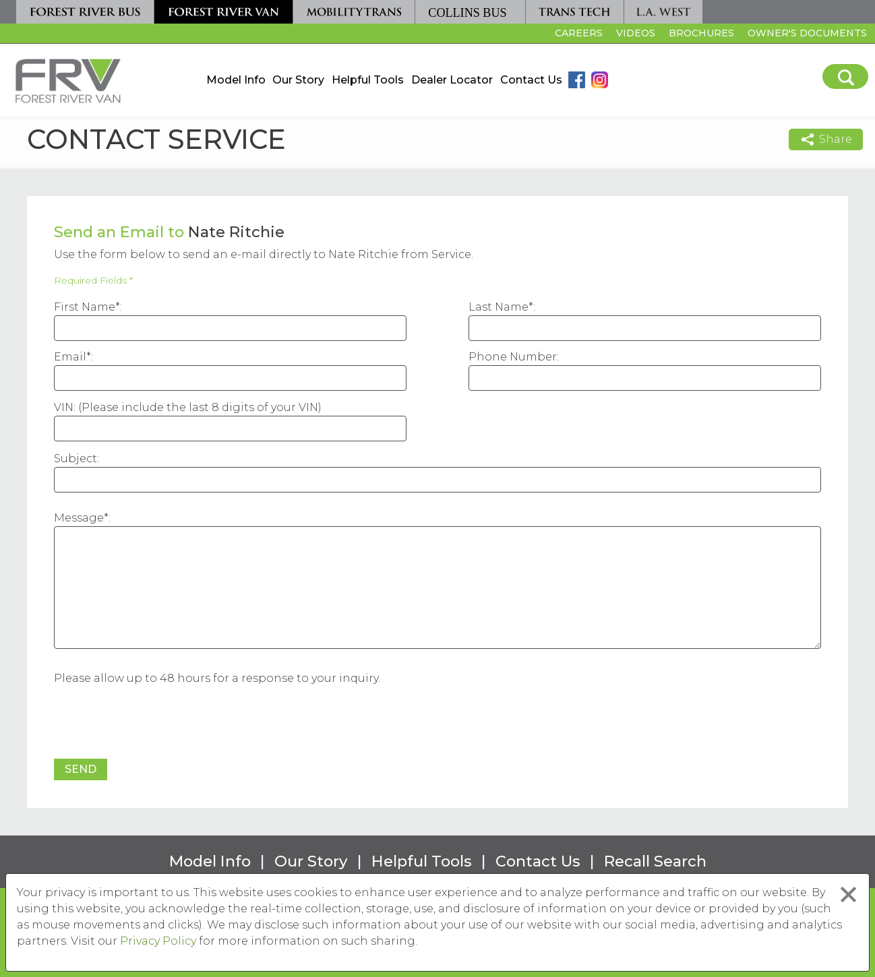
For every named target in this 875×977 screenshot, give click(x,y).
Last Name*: (502, 307)
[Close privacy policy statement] (848, 894)
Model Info (236, 79)
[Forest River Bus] (85, 12)
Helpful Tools (368, 79)
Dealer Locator (452, 79)
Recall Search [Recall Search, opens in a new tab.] (655, 861)
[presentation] (156, 723)
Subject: (76, 458)
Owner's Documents (807, 33)
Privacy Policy (158, 941)
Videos (635, 33)
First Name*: (88, 307)
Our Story (298, 79)
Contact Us (531, 79)
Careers (577, 35)
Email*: (73, 356)
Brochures (701, 33)
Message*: (82, 517)
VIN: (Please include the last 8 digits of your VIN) (188, 407)
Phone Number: (514, 356)
